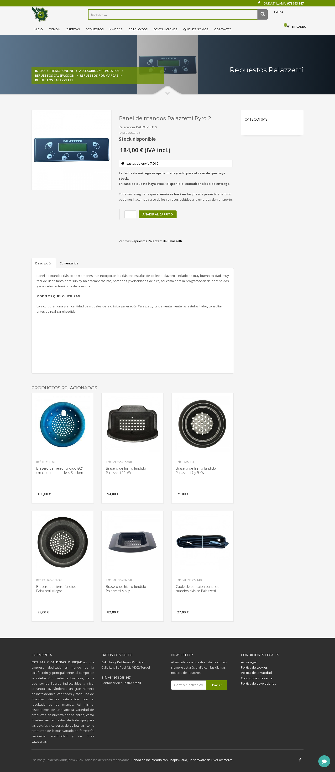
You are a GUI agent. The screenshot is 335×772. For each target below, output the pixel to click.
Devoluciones (165, 29)
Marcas (116, 29)
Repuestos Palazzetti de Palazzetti (156, 241)
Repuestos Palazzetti (54, 80)
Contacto (222, 29)
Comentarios (69, 263)
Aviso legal (248, 662)
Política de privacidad (256, 672)
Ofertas (73, 29)
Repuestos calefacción (54, 75)
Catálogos (137, 29)
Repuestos (95, 29)
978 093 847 (295, 3)
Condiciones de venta (256, 678)
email (137, 683)
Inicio (38, 29)
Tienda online (62, 71)
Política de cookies (254, 667)
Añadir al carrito (157, 214)
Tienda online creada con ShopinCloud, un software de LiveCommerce (182, 760)
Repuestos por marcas (99, 75)
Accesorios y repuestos (99, 71)
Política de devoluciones (258, 683)
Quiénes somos (195, 29)
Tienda (54, 29)
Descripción (43, 263)
